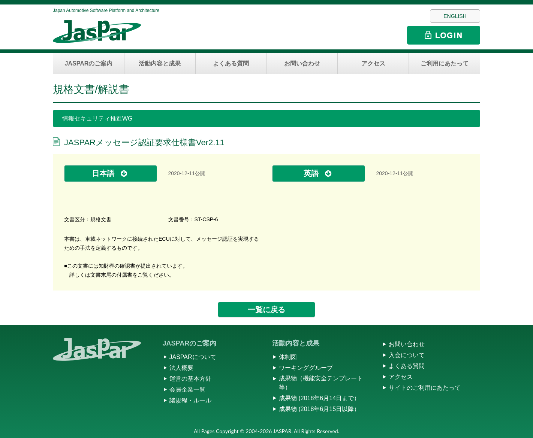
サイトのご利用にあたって (425, 387)
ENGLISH (454, 16)
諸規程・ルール (190, 400)
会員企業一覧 (187, 389)
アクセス (373, 63)
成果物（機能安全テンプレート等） (321, 382)
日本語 (103, 173)
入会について (407, 355)
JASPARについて (192, 357)
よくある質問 (231, 63)
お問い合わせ (302, 63)
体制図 (288, 357)
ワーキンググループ (306, 368)
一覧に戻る (266, 309)
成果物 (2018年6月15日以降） (319, 409)
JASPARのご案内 (89, 63)
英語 (311, 173)
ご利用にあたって (445, 63)
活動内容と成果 (160, 63)
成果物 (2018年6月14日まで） (319, 398)
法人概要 (181, 368)
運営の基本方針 (190, 378)
